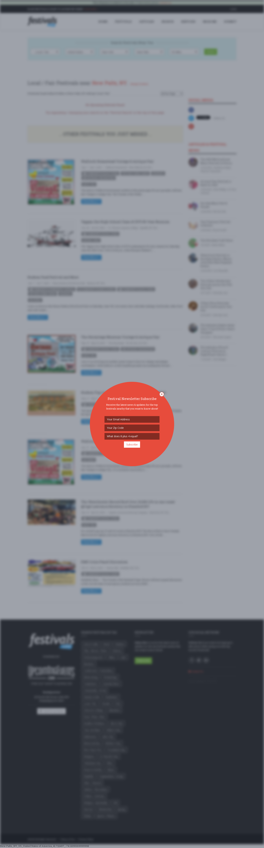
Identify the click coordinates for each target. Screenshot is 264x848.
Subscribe (132, 444)
